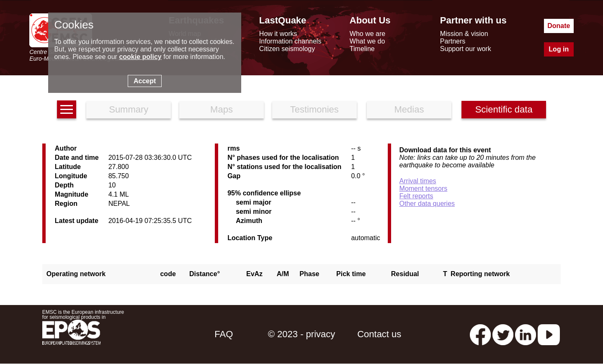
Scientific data (504, 109)
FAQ (223, 334)
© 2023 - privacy (301, 334)
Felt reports (416, 196)
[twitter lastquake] (502, 334)
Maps (221, 109)
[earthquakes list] (66, 109)
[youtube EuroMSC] (549, 334)
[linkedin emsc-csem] (525, 334)
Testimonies (314, 109)
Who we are (367, 33)
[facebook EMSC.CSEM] (480, 334)
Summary (128, 109)
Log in (559, 49)
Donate (558, 25)
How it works (278, 33)
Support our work (465, 48)
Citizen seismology (287, 48)
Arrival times (417, 181)
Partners (452, 41)
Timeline (362, 48)
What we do (367, 41)
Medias (409, 109)
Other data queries (427, 203)
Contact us (379, 334)
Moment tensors (423, 188)
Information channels (290, 41)
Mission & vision (464, 33)
